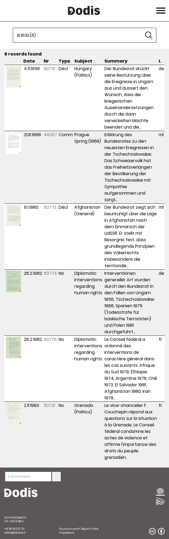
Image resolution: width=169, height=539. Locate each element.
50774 (50, 273)
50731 (49, 69)
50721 (49, 405)
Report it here (89, 529)
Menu (160, 7)
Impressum (66, 533)
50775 (50, 339)
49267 (50, 135)
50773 (50, 207)
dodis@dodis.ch (15, 533)
